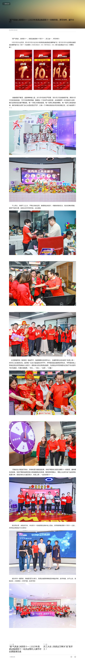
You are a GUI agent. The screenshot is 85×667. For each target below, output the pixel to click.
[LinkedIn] (71, 657)
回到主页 (6, 4)
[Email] (75, 657)
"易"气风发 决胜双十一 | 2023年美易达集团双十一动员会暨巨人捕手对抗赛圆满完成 (25, 649)
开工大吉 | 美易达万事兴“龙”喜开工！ (58, 647)
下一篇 (45, 644)
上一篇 (11, 644)
